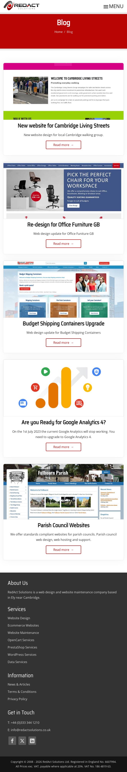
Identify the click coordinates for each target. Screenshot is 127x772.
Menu (113, 6)
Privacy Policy (17, 699)
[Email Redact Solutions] (30, 730)
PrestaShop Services (22, 647)
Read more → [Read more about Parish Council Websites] (63, 551)
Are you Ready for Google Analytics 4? (63, 422)
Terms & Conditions (22, 692)
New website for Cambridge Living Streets (63, 125)
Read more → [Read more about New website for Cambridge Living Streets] (63, 146)
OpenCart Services (21, 640)
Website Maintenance (23, 633)
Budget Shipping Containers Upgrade (63, 323)
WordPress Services (22, 654)
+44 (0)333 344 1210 (25, 723)
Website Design (19, 618)
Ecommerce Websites (23, 625)
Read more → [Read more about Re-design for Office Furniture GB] (63, 245)
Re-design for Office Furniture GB (63, 224)
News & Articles (19, 684)
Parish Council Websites (63, 525)
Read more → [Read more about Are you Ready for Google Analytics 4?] (63, 448)
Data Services (17, 662)
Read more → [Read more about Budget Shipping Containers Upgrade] (63, 343)
